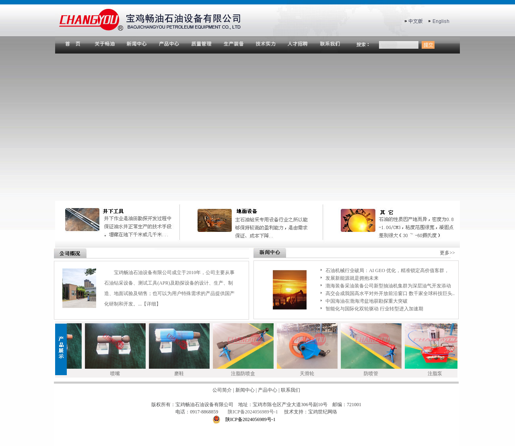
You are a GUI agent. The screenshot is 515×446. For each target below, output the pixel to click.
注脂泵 (437, 373)
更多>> (447, 253)
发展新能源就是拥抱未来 (352, 278)
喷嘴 (117, 373)
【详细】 (151, 304)
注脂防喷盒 (245, 373)
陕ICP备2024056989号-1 (253, 412)
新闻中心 (245, 390)
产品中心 (267, 390)
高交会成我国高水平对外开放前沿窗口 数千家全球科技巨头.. (390, 293)
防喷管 (373, 373)
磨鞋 (181, 373)
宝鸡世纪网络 (322, 412)
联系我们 (290, 390)
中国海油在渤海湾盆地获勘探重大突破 (366, 301)
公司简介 (222, 390)
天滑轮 (309, 373)
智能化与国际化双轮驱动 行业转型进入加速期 (374, 309)
